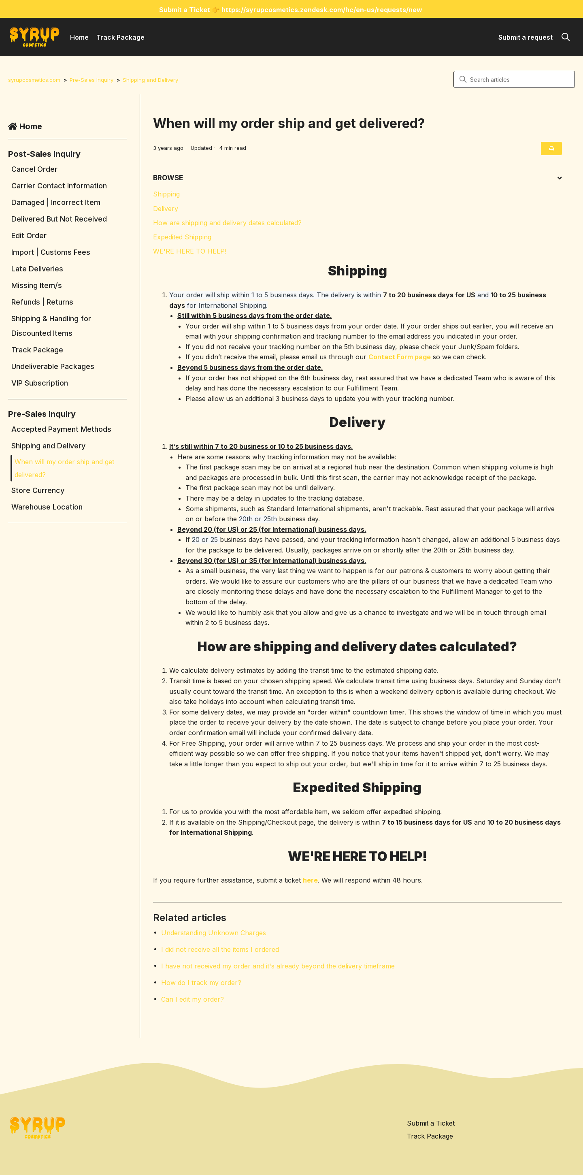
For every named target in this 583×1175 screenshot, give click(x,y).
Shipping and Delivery (153, 80)
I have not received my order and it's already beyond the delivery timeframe (278, 966)
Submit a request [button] (525, 37)
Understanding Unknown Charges (213, 933)
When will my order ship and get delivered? (64, 468)
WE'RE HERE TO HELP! (189, 251)
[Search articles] (514, 79)
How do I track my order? (201, 983)
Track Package (120, 37)
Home (79, 37)
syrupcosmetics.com (35, 80)
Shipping (166, 194)
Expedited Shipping (182, 237)
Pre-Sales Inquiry (93, 80)
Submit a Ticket (431, 1122)
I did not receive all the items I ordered (220, 949)
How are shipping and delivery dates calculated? (227, 223)
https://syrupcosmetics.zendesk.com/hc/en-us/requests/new (321, 10)
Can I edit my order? (192, 999)
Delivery (165, 209)
